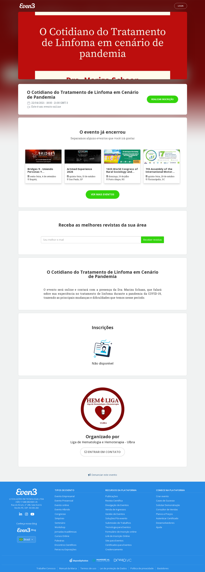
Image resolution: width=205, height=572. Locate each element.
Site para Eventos (114, 540)
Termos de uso (88, 568)
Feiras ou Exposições (65, 549)
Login (180, 6)
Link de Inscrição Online (117, 536)
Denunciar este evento (102, 474)
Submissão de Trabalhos (118, 522)
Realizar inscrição (162, 99)
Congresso (60, 514)
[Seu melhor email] (91, 239)
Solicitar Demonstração (168, 505)
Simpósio (59, 518)
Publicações (111, 496)
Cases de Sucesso (165, 500)
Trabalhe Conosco (46, 568)
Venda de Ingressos (115, 509)
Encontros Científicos (65, 545)
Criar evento (162, 496)
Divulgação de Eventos (117, 505)
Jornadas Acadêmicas (65, 531)
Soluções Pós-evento (116, 518)
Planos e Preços (164, 514)
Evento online (62, 505)
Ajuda (159, 527)
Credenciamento (114, 549)
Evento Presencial (64, 500)
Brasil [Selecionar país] (26, 539)
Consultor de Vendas (167, 509)
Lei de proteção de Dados (113, 568)
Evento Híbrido (62, 509)
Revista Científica (114, 500)
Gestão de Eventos (115, 514)
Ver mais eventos (102, 194)
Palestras (59, 540)
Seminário (60, 522)
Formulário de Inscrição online (121, 531)
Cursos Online (62, 536)
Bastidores (163, 568)
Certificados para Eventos (118, 545)
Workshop (60, 527)
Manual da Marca (68, 568)
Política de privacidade (142, 568)
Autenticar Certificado (167, 518)
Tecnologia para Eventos (118, 527)
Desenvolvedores (165, 522)
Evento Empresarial (65, 496)
